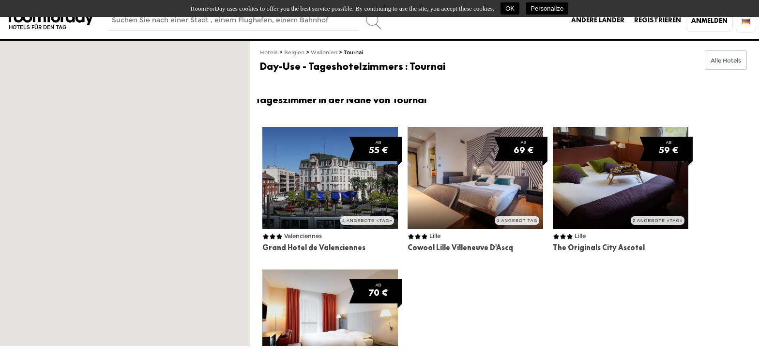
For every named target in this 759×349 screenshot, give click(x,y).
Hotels (269, 52)
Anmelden (709, 20)
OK (510, 8)
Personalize (547, 8)
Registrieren (657, 20)
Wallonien (324, 52)
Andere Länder (597, 20)
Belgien (294, 52)
